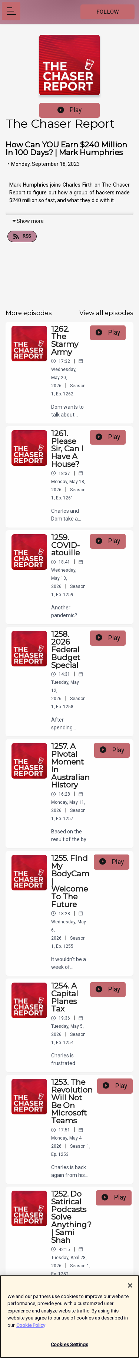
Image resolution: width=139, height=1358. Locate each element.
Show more (27, 221)
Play (69, 110)
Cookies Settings (69, 1348)
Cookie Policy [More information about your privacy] (30, 1329)
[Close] (130, 1289)
